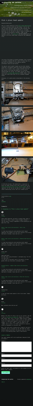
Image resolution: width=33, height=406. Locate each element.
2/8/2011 (3, 216)
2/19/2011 (3, 313)
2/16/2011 (3, 302)
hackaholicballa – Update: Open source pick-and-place (14, 265)
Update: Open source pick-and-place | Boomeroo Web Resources (16, 238)
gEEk (10, 196)
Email (3, 358)
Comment (3, 340)
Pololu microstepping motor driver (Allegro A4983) (14, 186)
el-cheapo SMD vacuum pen (14, 73)
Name (2, 353)
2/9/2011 (3, 266)
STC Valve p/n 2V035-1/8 (12, 317)
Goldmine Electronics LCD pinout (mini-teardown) (21, 7)
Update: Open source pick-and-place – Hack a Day (13, 227)
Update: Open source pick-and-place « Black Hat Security (15, 276)
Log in (3, 381)
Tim (2, 312)
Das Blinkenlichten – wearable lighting (23, 5)
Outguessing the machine (11, 2)
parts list (15, 33)
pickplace (4, 201)
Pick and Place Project (26, 12)
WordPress (29, 379)
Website (3, 363)
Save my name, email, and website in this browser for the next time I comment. (17, 369)
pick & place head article (24, 25)
